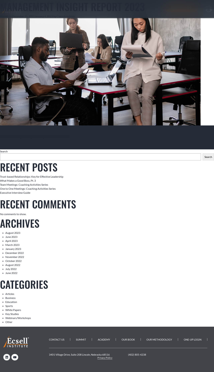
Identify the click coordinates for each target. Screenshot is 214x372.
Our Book (128, 339)
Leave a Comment (58, 136)
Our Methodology (159, 339)
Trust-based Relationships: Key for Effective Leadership (31, 176)
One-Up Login (192, 339)
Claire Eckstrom (66, 16)
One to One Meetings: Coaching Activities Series (28, 188)
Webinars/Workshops (18, 317)
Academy (104, 339)
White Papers (40, 136)
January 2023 (13, 248)
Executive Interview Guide (15, 192)
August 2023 (12, 232)
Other (8, 321)
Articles (15, 136)
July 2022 (11, 268)
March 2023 (12, 244)
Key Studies (12, 313)
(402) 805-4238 (137, 354)
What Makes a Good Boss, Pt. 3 (18, 180)
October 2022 (13, 260)
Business (26, 136)
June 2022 (11, 272)
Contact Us (56, 339)
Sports (9, 305)
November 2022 (14, 256)
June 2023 (11, 236)
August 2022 (12, 264)
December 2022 (14, 252)
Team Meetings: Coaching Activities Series (24, 184)
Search (4, 151)
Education (11, 301)
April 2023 (11, 240)
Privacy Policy (104, 357)
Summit (81, 339)
